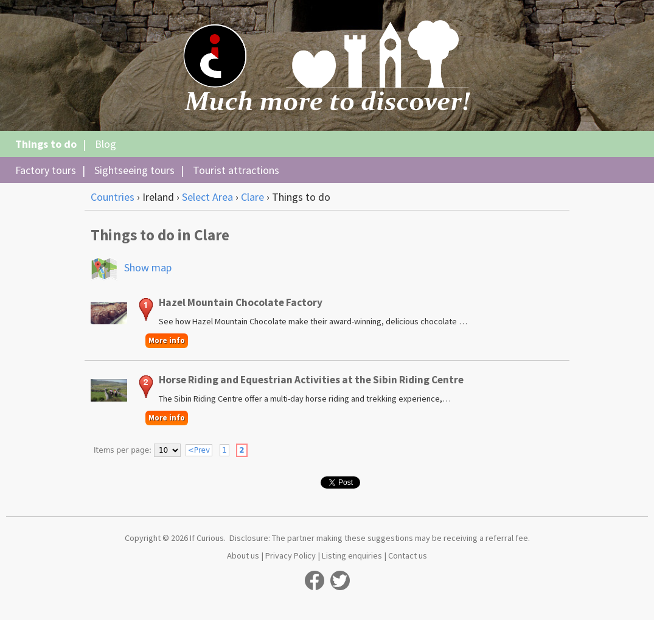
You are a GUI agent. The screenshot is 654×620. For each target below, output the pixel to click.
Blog (105, 144)
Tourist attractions (236, 170)
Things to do (46, 144)
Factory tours (45, 170)
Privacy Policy (290, 555)
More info (166, 340)
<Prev (199, 450)
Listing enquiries (352, 555)
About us (243, 555)
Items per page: (122, 450)
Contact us (407, 555)
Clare (252, 197)
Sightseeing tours (134, 170)
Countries (112, 197)
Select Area (207, 197)
